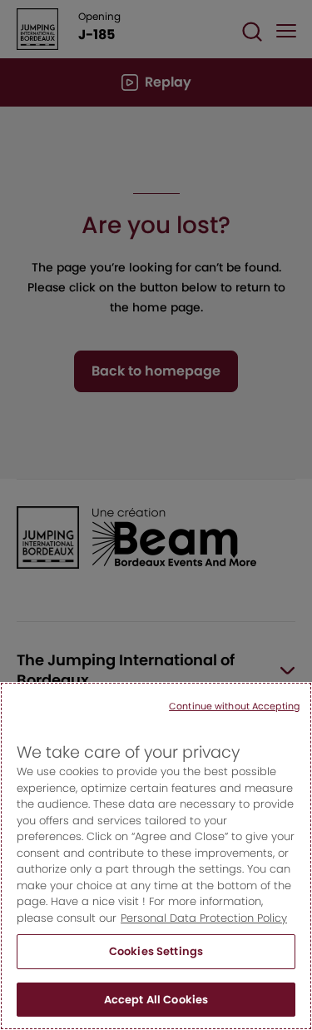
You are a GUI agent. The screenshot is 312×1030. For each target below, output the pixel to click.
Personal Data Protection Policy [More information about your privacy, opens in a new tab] (204, 934)
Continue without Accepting (234, 722)
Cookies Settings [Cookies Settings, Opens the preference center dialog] (156, 968)
